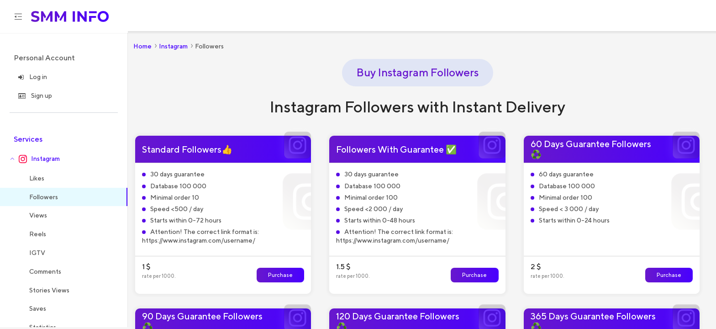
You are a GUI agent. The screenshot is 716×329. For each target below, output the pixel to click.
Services (28, 140)
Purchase (280, 276)
